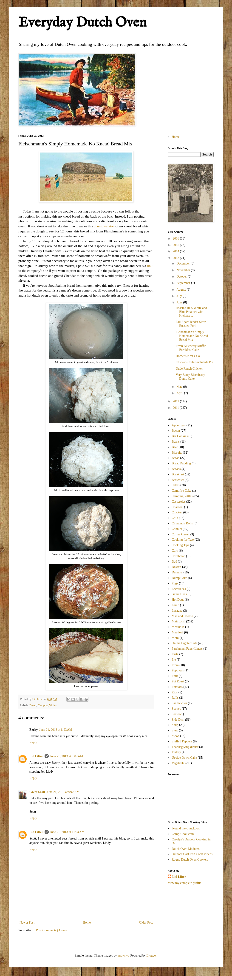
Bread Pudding (181, 463)
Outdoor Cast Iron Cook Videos (192, 854)
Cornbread (178, 556)
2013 (176, 258)
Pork (175, 676)
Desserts (177, 572)
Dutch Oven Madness (186, 849)
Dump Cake (179, 578)
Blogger (151, 955)
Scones (176, 708)
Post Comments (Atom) (51, 930)
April (180, 393)
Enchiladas (179, 589)
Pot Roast (178, 681)
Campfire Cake (181, 490)
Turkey (176, 752)
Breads (176, 469)
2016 (176, 238)
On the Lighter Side (184, 643)
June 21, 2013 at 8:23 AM (55, 729)
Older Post (146, 922)
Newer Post (27, 922)
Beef (175, 447)
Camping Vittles (47, 705)
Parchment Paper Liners (187, 648)
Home (87, 922)
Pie (174, 659)
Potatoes (177, 687)
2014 (176, 251)
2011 (176, 407)
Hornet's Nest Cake (188, 356)
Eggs (175, 583)
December (183, 263)
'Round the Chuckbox (186, 828)
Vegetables (179, 763)
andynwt (123, 955)
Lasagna (177, 610)
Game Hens (179, 594)
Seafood (177, 714)
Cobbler (177, 529)
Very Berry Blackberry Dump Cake (190, 376)
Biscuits (177, 452)
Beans (176, 441)
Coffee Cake (180, 534)
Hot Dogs (178, 599)
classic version (104, 226)
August (181, 289)
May (179, 386)
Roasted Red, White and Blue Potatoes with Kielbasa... (191, 311)
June (179, 302)
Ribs (175, 692)
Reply (33, 742)
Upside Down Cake (184, 757)
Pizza (175, 665)
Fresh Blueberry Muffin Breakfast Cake (191, 348)
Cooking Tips (180, 545)
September (183, 283)
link (150, 266)
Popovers (178, 670)
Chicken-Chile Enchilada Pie (194, 362)
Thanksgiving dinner (185, 747)
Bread (32, 705)
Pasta (175, 654)
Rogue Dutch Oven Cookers (190, 859)
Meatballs (178, 627)
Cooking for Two (183, 539)
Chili (175, 518)
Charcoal (178, 507)
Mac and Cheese (182, 616)
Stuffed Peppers (182, 741)
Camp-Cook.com (183, 834)
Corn (175, 550)
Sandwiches (179, 703)
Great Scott (37, 792)
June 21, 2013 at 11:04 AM (67, 832)
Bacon (176, 430)
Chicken (177, 512)
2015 (176, 245)
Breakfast (178, 474)
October (182, 276)
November (183, 270)
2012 (176, 401)
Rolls (175, 697)
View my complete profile (184, 883)
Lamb (175, 605)
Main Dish (179, 621)
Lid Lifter (36, 756)
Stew (175, 730)
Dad (174, 561)
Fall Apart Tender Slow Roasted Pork (191, 323)
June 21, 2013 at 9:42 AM (63, 792)
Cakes (176, 485)
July (179, 296)
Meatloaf (178, 632)
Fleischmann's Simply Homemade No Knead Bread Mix (192, 335)
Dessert (176, 567)
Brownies (178, 480)
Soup (175, 725)
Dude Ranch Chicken (189, 368)
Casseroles (179, 501)
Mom (175, 638)
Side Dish (178, 719)
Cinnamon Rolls (182, 523)
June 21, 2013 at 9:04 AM (66, 756)
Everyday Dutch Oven (82, 23)
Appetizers (179, 425)
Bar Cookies (180, 436)
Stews (175, 736)
